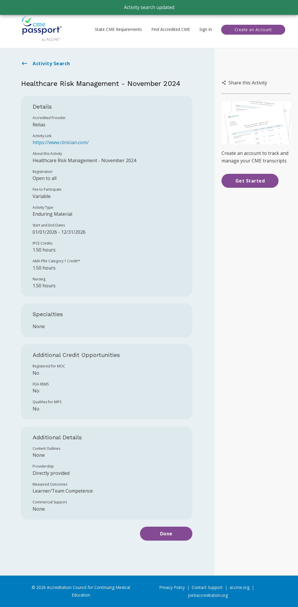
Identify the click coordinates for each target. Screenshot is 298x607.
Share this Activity (244, 82)
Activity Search (45, 63)
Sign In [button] (205, 29)
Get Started (250, 181)
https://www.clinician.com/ (61, 142)
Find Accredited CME (170, 29)
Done (166, 533)
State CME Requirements (118, 29)
